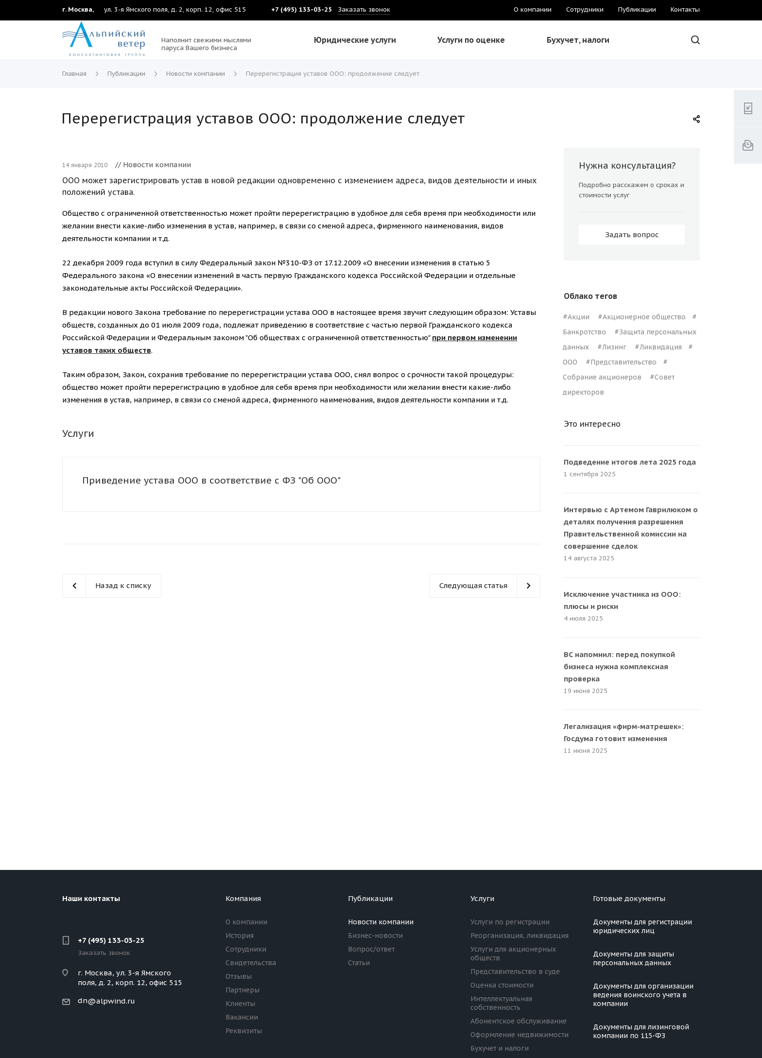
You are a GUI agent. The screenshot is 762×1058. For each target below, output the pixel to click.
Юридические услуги (355, 40)
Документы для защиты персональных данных (633, 958)
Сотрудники (245, 949)
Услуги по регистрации (510, 922)
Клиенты (240, 1003)
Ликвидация (661, 347)
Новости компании (381, 922)
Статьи (359, 962)
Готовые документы (629, 898)
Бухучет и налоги (499, 1048)
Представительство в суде (515, 971)
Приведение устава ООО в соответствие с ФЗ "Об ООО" (211, 480)
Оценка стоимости (502, 985)
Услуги (482, 898)
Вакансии (241, 1017)
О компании (246, 922)
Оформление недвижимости (519, 1034)
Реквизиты (243, 1030)
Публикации (370, 898)
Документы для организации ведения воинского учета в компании (643, 995)
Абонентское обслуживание (518, 1021)
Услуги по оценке (471, 40)
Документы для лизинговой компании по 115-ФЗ (641, 1031)
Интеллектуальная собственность (501, 1003)
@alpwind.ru (111, 1001)
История (239, 935)
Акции (578, 316)
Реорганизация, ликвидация (519, 935)
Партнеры (242, 990)
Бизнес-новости (375, 935)
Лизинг (614, 347)
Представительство (623, 362)
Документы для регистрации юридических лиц (642, 926)
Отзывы (238, 976)
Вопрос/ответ (371, 949)
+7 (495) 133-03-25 (111, 940)
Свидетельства (250, 962)
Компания (243, 898)
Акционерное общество (644, 316)
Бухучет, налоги (578, 40)
